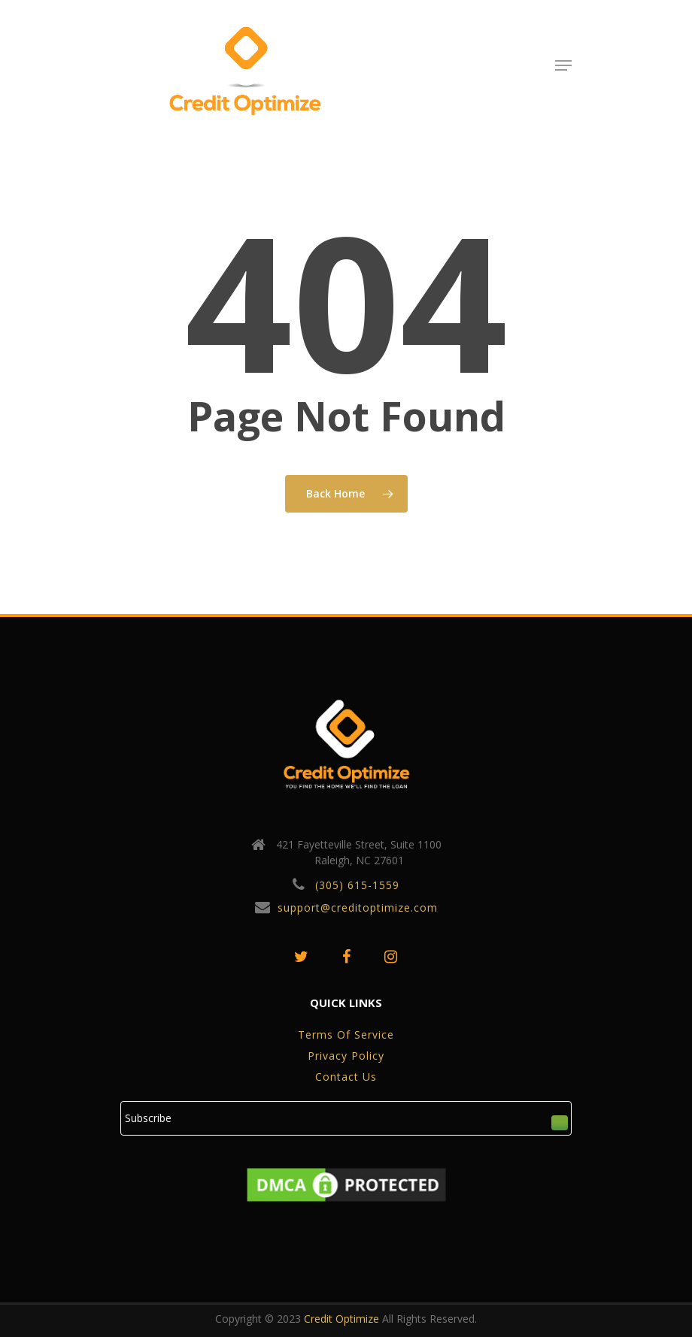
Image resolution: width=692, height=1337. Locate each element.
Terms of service (346, 1034)
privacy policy (346, 1055)
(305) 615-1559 (357, 885)
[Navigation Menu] (563, 65)
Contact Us (346, 1076)
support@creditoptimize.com (358, 907)
